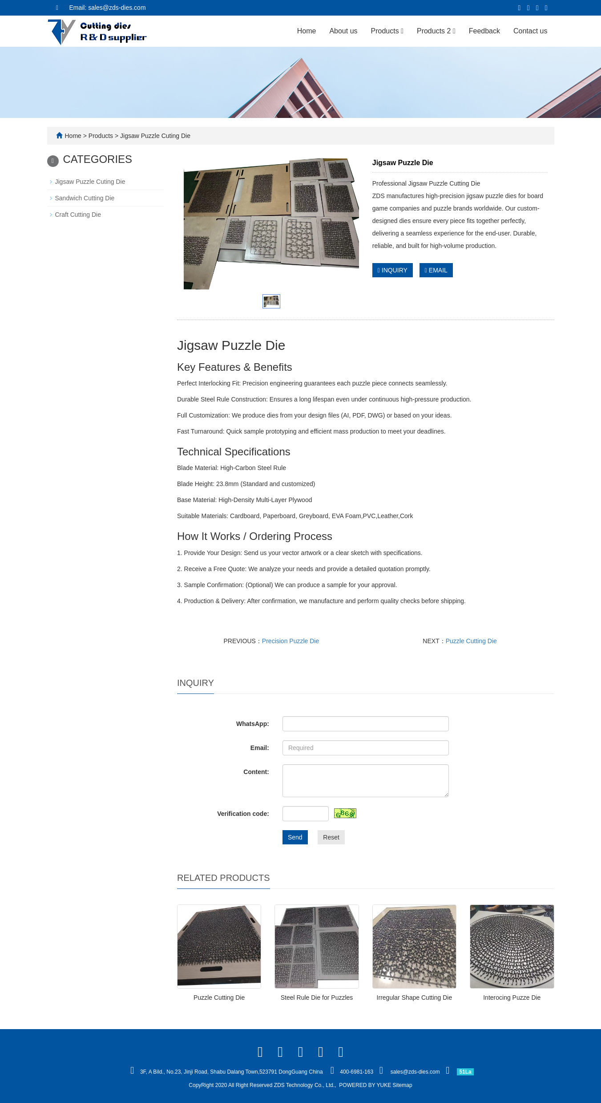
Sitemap (402, 1085)
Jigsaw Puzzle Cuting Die (154, 135)
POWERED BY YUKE (365, 1085)
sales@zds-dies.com (415, 1072)
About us (343, 31)
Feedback (484, 31)
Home (306, 31)
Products (387, 31)
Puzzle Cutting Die (471, 641)
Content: (256, 771)
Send (295, 837)
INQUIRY (392, 270)
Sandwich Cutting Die (85, 198)
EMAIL (436, 270)
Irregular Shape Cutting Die (414, 997)
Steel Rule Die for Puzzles (317, 997)
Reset (331, 837)
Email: (259, 747)
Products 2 (436, 31)
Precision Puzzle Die (290, 641)
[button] (402, 31)
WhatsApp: (252, 723)
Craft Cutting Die (78, 214)
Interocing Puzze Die (511, 997)
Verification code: (243, 813)
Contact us (530, 31)
